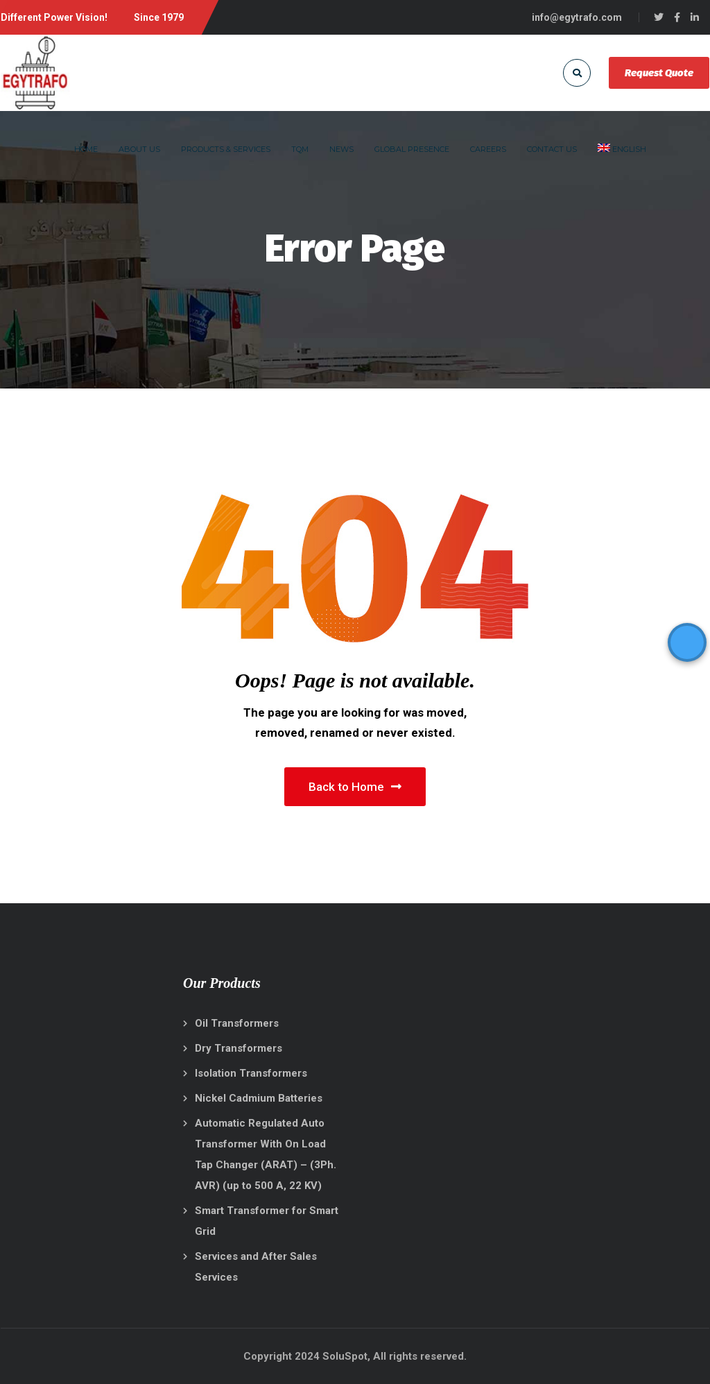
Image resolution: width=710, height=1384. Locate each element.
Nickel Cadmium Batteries (258, 1098)
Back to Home (355, 787)
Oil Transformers (237, 1023)
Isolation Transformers (251, 1073)
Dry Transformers (238, 1048)
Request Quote (659, 73)
